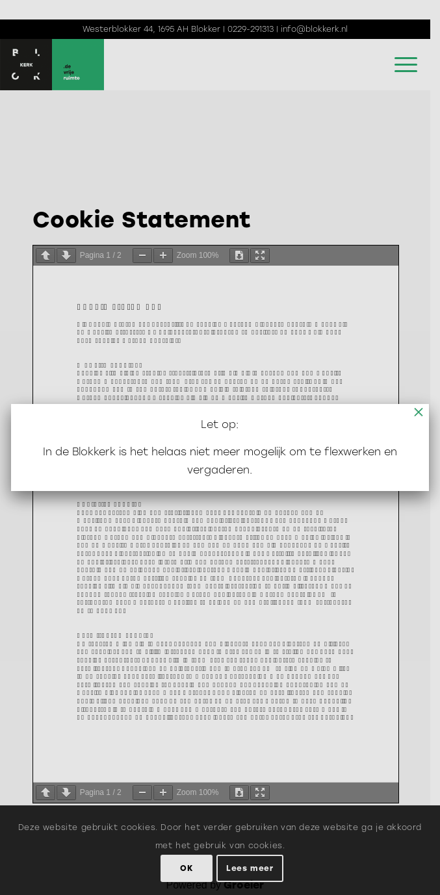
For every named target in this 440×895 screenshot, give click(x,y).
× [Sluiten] (418, 412)
